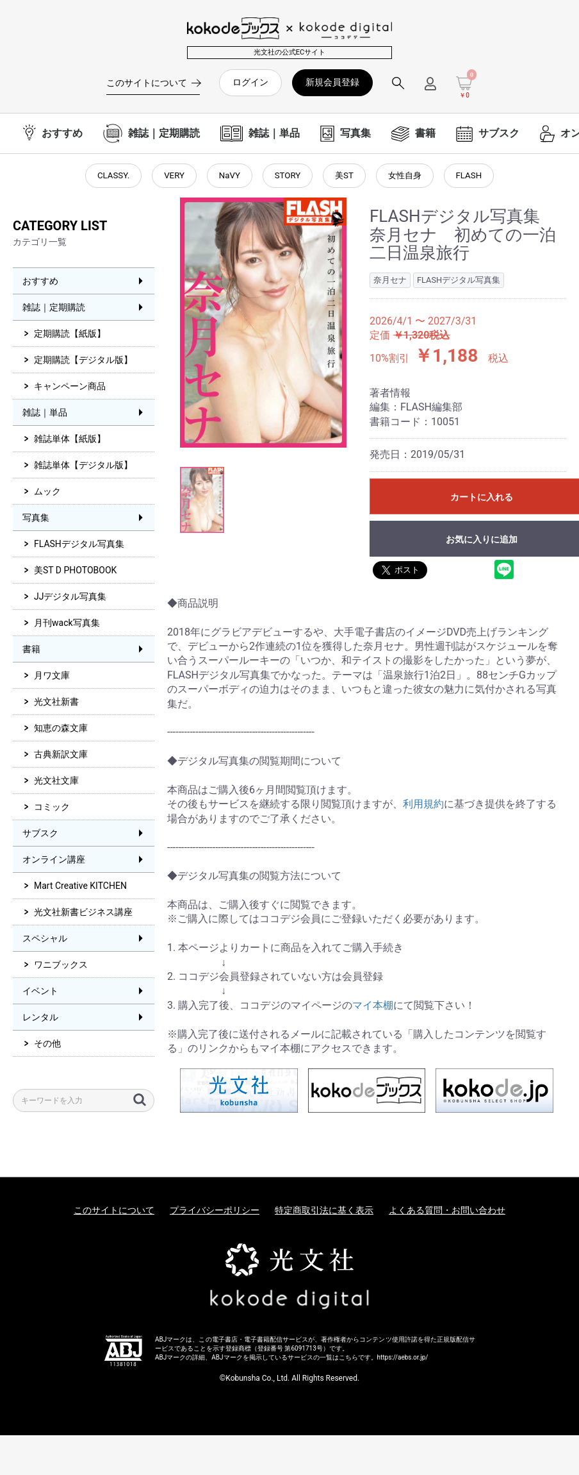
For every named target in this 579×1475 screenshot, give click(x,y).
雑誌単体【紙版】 (70, 441)
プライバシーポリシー (214, 1213)
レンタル (40, 1020)
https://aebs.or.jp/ (402, 1359)
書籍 (31, 651)
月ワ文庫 (52, 678)
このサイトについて (114, 1213)
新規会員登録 (332, 82)
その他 (47, 1046)
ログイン (250, 82)
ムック (47, 494)
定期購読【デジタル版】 (83, 362)
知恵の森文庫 (61, 730)
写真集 (35, 520)
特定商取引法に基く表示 (324, 1213)
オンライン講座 (53, 862)
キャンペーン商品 (70, 389)
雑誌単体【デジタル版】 (83, 467)
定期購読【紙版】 (70, 336)
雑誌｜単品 (44, 415)
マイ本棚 (372, 1008)
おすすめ (40, 283)
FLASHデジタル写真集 (79, 546)
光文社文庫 (56, 783)
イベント (40, 993)
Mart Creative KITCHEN (80, 888)
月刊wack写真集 (67, 625)
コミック (52, 809)
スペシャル (44, 941)
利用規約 (423, 806)
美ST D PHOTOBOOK (75, 573)
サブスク (40, 835)
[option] (263, 325)
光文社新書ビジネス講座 (83, 914)
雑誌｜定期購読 (53, 310)
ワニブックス (61, 967)
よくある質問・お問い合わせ (447, 1213)
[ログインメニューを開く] (430, 89)
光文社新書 (56, 704)
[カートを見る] (464, 88)
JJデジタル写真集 (70, 599)
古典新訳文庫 (61, 757)
